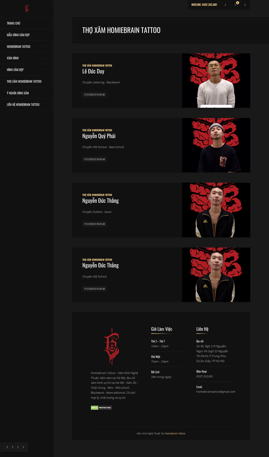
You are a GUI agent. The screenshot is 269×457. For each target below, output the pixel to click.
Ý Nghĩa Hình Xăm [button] (18, 93)
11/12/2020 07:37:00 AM (94, 94)
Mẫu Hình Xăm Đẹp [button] (18, 34)
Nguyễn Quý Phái (98, 135)
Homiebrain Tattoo (175, 433)
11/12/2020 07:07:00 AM (94, 288)
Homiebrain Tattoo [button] (18, 46)
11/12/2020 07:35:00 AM (94, 159)
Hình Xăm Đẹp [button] (15, 69)
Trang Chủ (13, 23)
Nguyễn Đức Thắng (100, 200)
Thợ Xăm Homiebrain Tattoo (97, 65)
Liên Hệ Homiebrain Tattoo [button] (23, 104)
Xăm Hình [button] (13, 58)
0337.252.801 (204, 376)
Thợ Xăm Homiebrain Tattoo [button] (24, 81)
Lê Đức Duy (93, 71)
